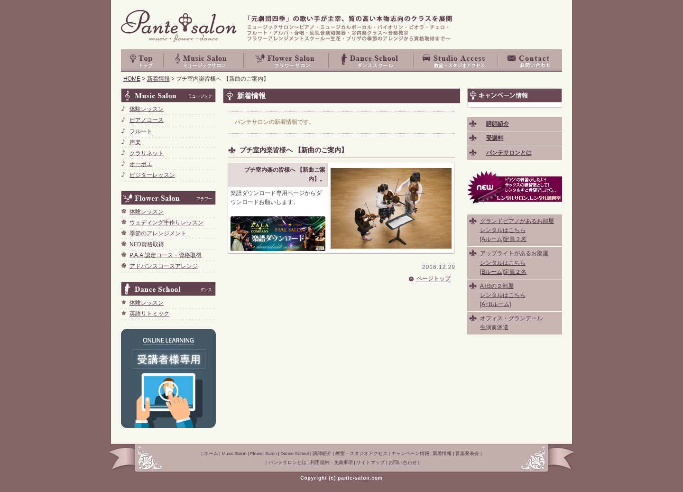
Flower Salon (286, 60)
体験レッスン (146, 109)
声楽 (135, 142)
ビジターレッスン (152, 175)
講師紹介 (322, 453)
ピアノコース (146, 120)
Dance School (371, 60)
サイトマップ (370, 462)
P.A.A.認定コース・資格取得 (165, 255)
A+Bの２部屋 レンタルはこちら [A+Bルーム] (503, 295)
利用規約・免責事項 (331, 462)
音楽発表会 (467, 453)
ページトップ (433, 278)
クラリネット (146, 153)
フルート (140, 131)
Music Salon (204, 60)
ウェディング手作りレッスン (166, 222)
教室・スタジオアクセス (456, 60)
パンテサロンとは (287, 462)
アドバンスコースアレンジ (163, 266)
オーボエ (140, 164)
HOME (131, 78)
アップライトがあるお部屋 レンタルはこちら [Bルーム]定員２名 (514, 262)
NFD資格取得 (146, 244)
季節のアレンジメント (157, 233)
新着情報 (158, 78)
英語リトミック (149, 313)
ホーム (211, 453)
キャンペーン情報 (410, 453)
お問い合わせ (530, 60)
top (142, 60)
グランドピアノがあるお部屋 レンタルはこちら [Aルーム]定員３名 (517, 230)
